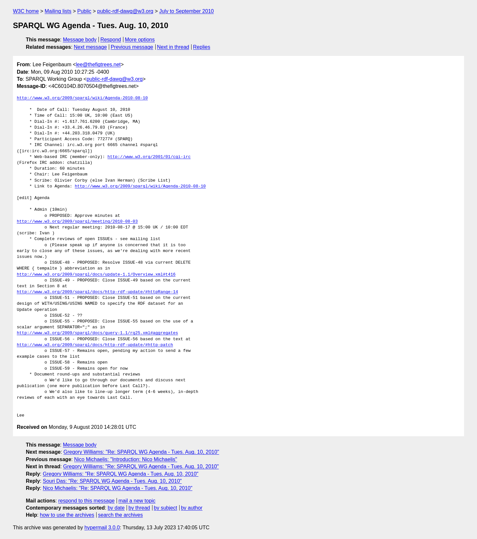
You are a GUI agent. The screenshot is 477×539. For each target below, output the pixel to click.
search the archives (120, 515)
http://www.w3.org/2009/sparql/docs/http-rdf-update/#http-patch (95, 345)
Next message (90, 47)
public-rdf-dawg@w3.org (125, 11)
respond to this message (86, 500)
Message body (80, 39)
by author (191, 508)
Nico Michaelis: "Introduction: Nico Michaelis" (125, 459)
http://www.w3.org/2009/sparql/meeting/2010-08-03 (77, 222)
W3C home (26, 11)
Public (84, 11)
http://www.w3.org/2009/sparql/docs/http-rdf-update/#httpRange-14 (97, 292)
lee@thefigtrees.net (98, 64)
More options (140, 39)
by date (116, 508)
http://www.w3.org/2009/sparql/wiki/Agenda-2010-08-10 (82, 98)
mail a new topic (137, 500)
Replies (201, 47)
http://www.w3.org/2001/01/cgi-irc (149, 157)
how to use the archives (67, 515)
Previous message (132, 47)
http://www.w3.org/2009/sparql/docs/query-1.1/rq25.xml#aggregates (97, 333)
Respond (110, 39)
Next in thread (173, 47)
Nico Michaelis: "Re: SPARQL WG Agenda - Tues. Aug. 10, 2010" (117, 488)
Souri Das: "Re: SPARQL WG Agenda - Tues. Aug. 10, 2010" (112, 481)
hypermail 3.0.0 (101, 527)
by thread (139, 508)
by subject (165, 508)
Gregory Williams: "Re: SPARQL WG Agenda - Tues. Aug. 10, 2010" (141, 452)
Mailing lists (58, 11)
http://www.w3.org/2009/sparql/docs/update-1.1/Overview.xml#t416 (96, 275)
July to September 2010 (186, 11)
